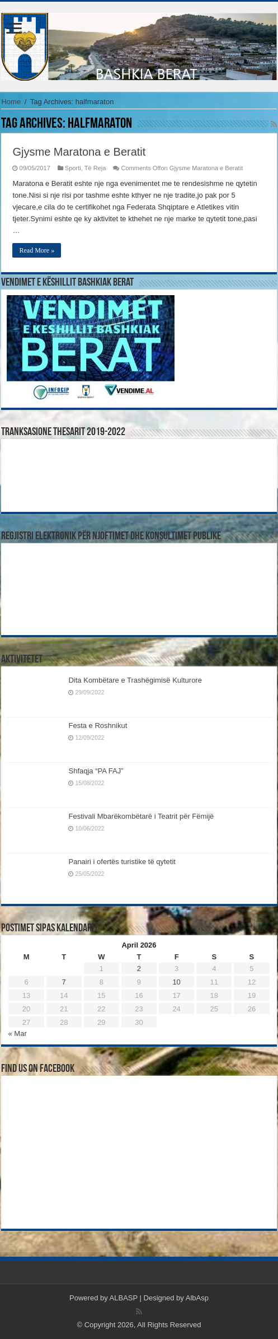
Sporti (73, 168)
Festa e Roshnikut (97, 725)
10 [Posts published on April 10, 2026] (176, 982)
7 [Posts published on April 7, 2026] (64, 982)
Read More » (36, 250)
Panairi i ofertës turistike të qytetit (121, 861)
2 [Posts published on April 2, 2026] (139, 968)
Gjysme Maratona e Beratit (78, 152)
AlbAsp (197, 1298)
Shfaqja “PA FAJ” (100, 771)
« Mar (17, 1033)
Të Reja (95, 168)
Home (11, 101)
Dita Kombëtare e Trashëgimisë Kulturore (134, 680)
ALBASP (124, 1298)
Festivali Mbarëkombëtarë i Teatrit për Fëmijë (141, 816)
